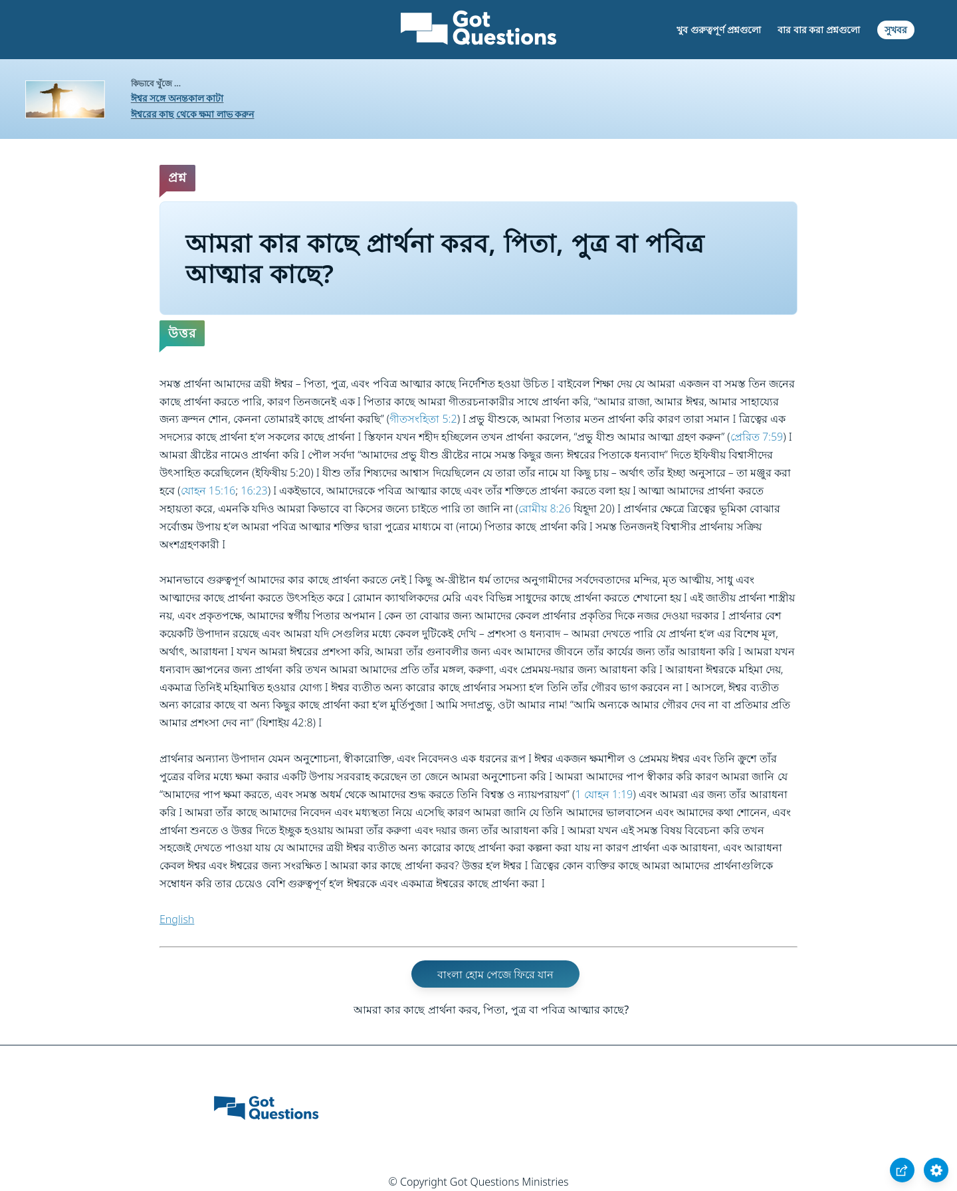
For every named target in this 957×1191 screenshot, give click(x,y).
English (177, 919)
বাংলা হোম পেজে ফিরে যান (495, 974)
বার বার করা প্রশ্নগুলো (819, 29)
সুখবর (896, 29)
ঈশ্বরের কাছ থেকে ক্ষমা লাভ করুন (193, 114)
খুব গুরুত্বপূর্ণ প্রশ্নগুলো (718, 29)
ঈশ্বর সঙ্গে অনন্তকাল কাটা (177, 98)
